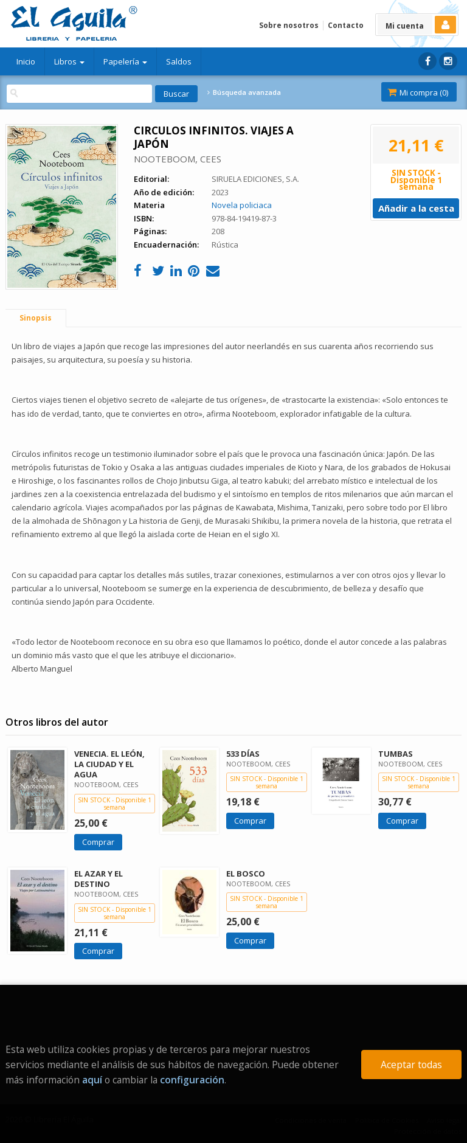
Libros (69, 61)
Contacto (346, 25)
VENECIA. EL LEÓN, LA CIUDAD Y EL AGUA (109, 764)
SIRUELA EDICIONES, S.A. (255, 178)
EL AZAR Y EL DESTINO (98, 878)
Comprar (98, 841)
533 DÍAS (243, 753)
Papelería (125, 61)
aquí (92, 1079)
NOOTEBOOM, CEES (177, 159)
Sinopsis (35, 318)
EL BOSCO (245, 873)
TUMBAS (395, 753)
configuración (192, 1079)
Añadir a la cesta (416, 208)
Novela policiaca (242, 205)
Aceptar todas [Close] (411, 1064)
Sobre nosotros (289, 25)
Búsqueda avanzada (243, 92)
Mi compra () (417, 92)
